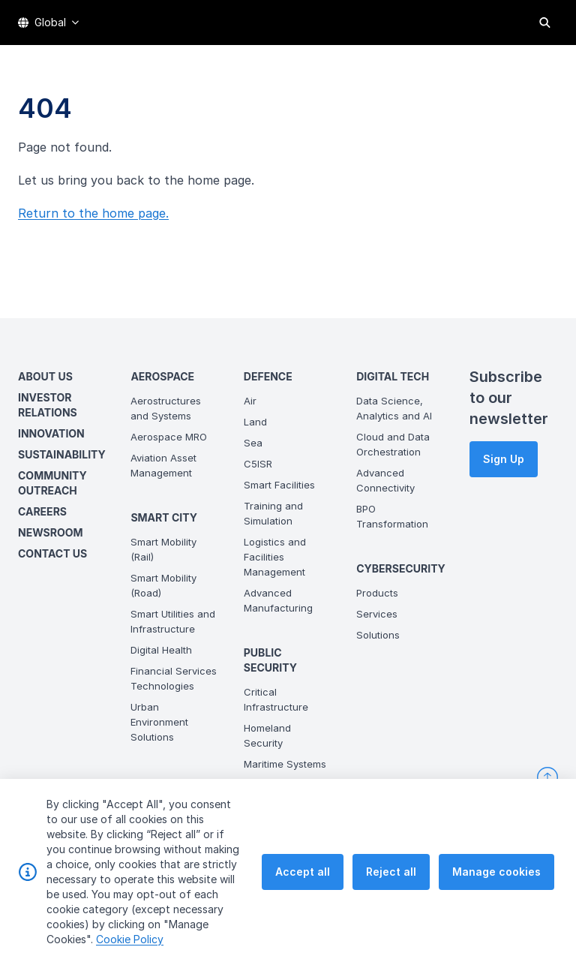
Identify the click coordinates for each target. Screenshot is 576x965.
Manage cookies (496, 906)
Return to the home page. (93, 213)
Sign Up (503, 458)
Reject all (391, 906)
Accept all (302, 906)
